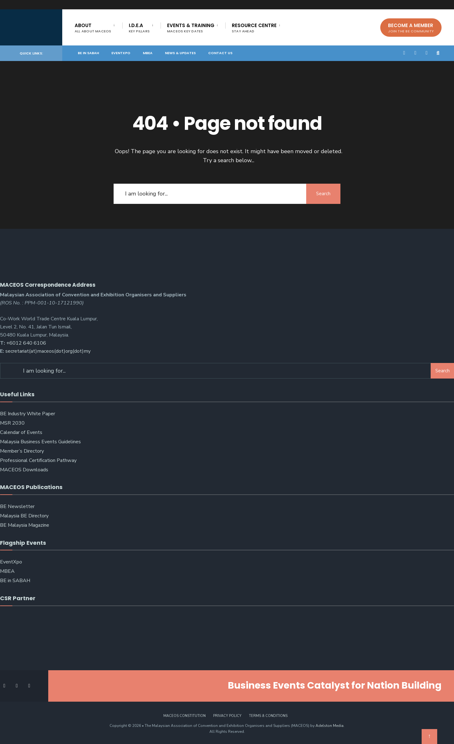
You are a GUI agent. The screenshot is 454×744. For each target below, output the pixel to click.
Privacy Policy (227, 715)
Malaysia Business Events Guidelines (40, 441)
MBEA (147, 52)
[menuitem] (98, 27)
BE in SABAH (88, 52)
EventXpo (120, 52)
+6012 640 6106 (26, 343)
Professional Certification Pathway (38, 460)
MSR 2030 (12, 423)
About (93, 28)
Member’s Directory (22, 451)
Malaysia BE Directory (24, 515)
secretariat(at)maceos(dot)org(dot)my (48, 351)
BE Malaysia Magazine (24, 525)
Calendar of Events (21, 432)
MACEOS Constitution (184, 715)
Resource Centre (254, 28)
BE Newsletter (17, 506)
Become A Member (411, 28)
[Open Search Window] (439, 52)
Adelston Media (330, 725)
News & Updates (180, 52)
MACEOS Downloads (24, 469)
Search (323, 194)
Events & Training (190, 28)
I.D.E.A (139, 28)
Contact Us (220, 52)
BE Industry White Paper (27, 413)
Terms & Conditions (268, 715)
